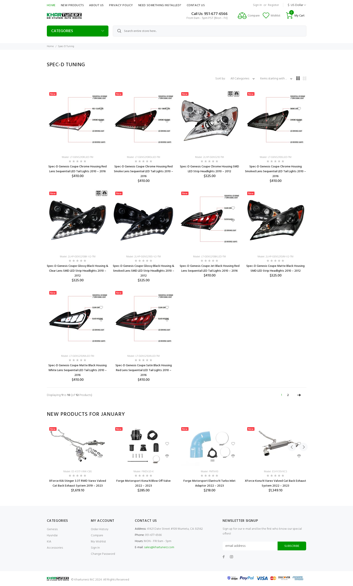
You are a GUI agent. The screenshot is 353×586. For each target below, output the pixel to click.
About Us (96, 5)
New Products (72, 5)
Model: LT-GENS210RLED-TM (77, 157)
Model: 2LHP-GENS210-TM (209, 157)
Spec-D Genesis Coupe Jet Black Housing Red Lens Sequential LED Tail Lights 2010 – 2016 (210, 268)
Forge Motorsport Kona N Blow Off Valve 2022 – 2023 (143, 483)
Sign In (257, 5)
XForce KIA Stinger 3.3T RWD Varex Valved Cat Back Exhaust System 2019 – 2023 (77, 483)
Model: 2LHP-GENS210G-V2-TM (143, 257)
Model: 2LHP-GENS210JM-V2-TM (275, 257)
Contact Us (196, 5)
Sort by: (220, 78)
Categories (62, 31)
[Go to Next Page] (299, 395)
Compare (97, 535)
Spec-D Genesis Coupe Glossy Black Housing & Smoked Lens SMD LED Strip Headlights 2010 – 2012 (143, 271)
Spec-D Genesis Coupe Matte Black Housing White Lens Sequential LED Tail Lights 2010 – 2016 (77, 370)
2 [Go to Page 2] (288, 395)
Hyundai (52, 535)
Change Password (103, 554)
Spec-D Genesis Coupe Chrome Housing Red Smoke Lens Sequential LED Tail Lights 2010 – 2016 (143, 171)
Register (273, 5)
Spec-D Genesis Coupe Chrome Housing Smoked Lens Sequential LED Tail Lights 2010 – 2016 (275, 171)
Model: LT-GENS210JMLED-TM (77, 356)
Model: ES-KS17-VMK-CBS (77, 471)
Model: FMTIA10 (209, 471)
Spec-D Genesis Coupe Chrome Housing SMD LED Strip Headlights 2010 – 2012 (209, 169)
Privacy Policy (121, 5)
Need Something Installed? (159, 5)
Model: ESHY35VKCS (275, 471)
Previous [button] (292, 414)
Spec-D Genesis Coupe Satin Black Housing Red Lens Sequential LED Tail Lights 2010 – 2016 (143, 370)
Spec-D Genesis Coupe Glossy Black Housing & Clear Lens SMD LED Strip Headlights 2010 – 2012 (77, 271)
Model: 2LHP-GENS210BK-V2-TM (77, 257)
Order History (99, 529)
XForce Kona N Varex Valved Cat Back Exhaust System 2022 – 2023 (275, 483)
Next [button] (302, 414)
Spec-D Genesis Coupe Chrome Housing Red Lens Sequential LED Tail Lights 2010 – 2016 (77, 169)
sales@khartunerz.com (159, 547)
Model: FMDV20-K (144, 471)
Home (51, 5)
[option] (78, 459)
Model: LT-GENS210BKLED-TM (209, 257)
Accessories (55, 547)
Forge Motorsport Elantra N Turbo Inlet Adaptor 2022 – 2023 (209, 483)
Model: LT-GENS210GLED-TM (275, 157)
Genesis (52, 529)
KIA (49, 541)
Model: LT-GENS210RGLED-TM (143, 157)
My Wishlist (98, 541)
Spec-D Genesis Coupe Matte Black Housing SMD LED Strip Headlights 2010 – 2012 (275, 268)
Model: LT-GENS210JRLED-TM (143, 356)
